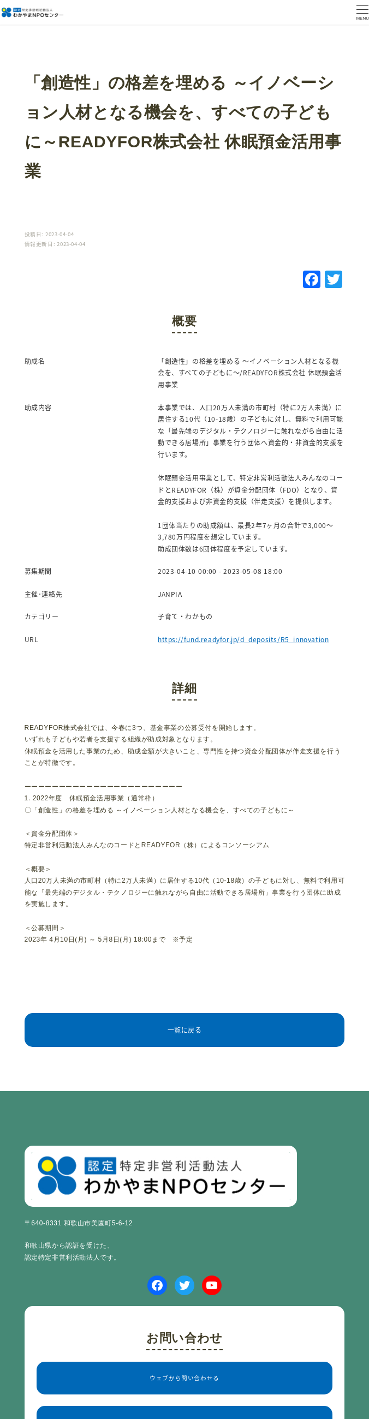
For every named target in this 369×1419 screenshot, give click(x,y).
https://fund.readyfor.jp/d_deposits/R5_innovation (243, 639)
